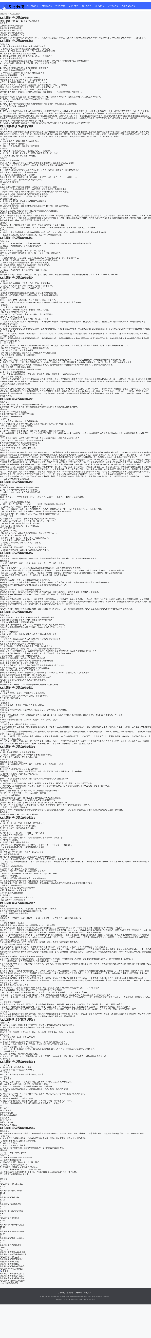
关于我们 (61, 1293)
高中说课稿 (100, 6)
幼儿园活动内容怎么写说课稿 (12, 1273)
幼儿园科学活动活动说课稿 (11, 1211)
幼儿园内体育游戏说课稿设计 (12, 1281)
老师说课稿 (47, 6)
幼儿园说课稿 (33, 6)
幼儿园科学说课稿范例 (9, 1218)
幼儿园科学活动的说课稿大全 (12, 33)
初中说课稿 (86, 6)
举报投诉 (87, 1293)
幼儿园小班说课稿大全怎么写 (12, 1276)
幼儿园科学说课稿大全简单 (11, 1190)
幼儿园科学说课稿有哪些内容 (12, 1266)
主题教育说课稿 (128, 6)
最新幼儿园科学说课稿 (9, 1261)
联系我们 (70, 1293)
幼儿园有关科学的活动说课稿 (12, 1231)
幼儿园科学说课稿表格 (9, 1197)
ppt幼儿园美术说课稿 (9, 1283)
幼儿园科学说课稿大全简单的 (12, 1238)
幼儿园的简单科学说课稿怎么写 (13, 1254)
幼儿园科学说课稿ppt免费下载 (12, 1252)
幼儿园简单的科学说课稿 (10, 1204)
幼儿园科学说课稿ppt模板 (11, 28)
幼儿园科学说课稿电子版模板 (12, 1225)
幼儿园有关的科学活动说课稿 (12, 35)
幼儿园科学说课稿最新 (9, 1264)
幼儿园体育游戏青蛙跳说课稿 (12, 1278)
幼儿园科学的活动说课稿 (10, 1245)
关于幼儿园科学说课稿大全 (11, 26)
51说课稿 (4, 14)
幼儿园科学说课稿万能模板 (11, 1184)
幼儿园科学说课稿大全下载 (11, 30)
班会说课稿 (60, 6)
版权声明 (79, 1293)
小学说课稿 (73, 6)
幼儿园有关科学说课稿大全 (11, 1269)
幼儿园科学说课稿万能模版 (11, 1259)
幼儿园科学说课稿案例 (9, 1257)
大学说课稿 (113, 6)
